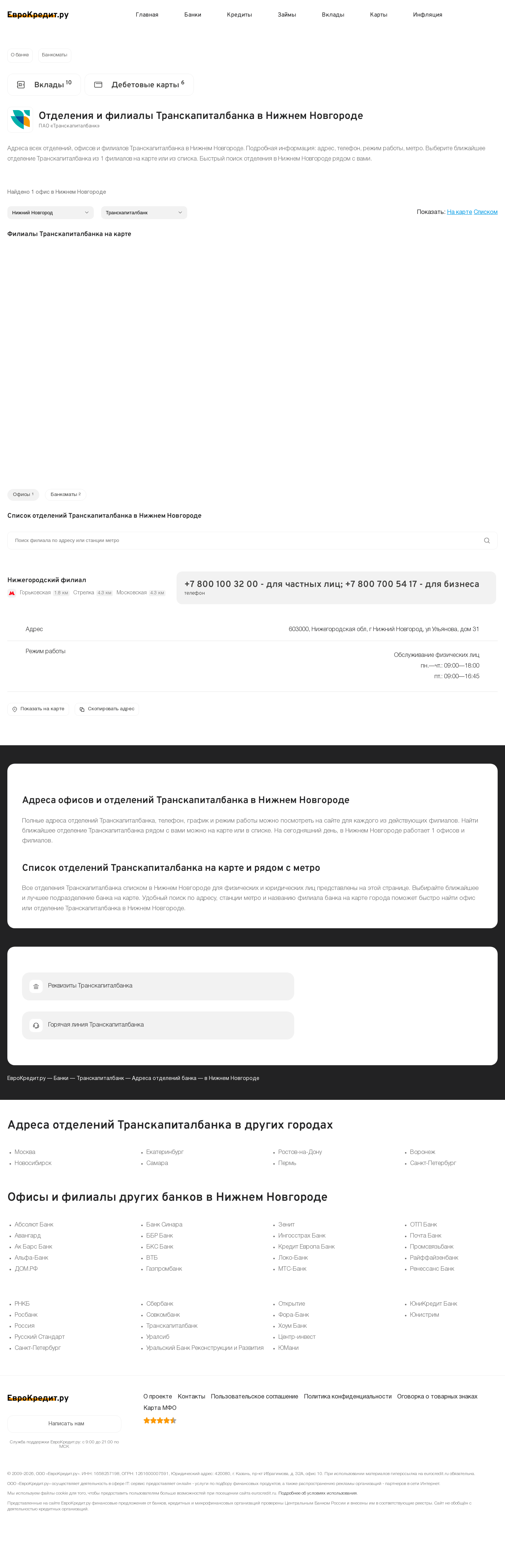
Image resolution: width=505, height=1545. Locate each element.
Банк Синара (164, 1226)
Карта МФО (160, 1410)
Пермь (287, 1165)
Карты (378, 15)
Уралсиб (157, 1339)
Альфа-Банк (31, 1260)
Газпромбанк (164, 1271)
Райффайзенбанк (434, 1260)
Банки (192, 15)
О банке (20, 55)
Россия (25, 1328)
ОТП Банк (423, 1226)
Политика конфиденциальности (348, 1398)
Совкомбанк (163, 1317)
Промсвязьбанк (432, 1249)
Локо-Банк (293, 1260)
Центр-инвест (297, 1339)
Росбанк (26, 1317)
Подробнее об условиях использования (317, 1496)
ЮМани (288, 1350)
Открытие (291, 1306)
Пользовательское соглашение (254, 1398)
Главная (147, 15)
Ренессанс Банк (432, 1271)
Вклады (333, 15)
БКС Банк (159, 1249)
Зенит (286, 1226)
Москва (25, 1154)
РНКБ (22, 1306)
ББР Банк (159, 1237)
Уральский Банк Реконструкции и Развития (205, 1350)
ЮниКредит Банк (433, 1306)
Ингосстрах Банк (302, 1237)
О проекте (157, 1398)
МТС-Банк (292, 1271)
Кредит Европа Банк (306, 1249)
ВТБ (152, 1260)
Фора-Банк (293, 1317)
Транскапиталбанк (100, 1080)
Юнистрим (424, 1317)
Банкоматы (56, 55)
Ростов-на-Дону (300, 1154)
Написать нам (66, 1426)
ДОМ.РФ (26, 1271)
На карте (459, 213)
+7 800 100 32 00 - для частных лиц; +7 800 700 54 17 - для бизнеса (331, 586)
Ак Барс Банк (33, 1249)
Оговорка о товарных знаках (437, 1398)
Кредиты (239, 15)
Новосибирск (33, 1165)
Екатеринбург (165, 1154)
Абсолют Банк (34, 1226)
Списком (486, 213)
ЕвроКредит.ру (26, 1080)
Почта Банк (425, 1237)
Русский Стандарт (40, 1339)
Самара (157, 1165)
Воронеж (422, 1154)
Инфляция (427, 15)
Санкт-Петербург (433, 1165)
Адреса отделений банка (164, 1080)
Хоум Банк (292, 1328)
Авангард (28, 1237)
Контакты (191, 1398)
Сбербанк (159, 1306)
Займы (287, 15)
